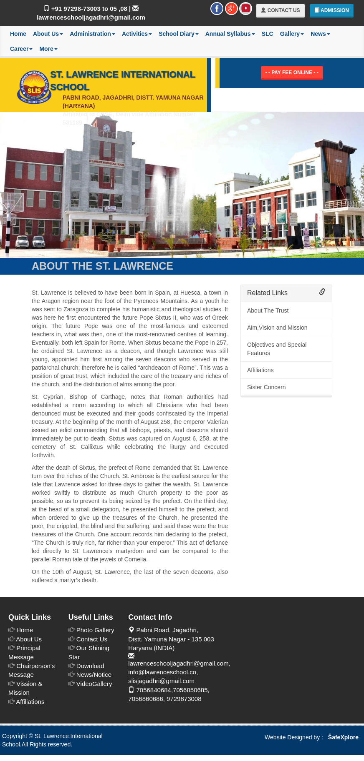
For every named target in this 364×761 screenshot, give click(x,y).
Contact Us (280, 10)
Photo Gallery (95, 629)
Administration (92, 33)
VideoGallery (94, 683)
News (320, 33)
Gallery (292, 33)
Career (21, 48)
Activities (137, 33)
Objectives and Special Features (276, 348)
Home (18, 33)
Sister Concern (266, 387)
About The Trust (267, 310)
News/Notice (93, 674)
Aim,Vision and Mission (277, 327)
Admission (331, 10)
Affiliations (260, 370)
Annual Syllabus (230, 33)
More (48, 48)
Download (90, 665)
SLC (267, 33)
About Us (48, 33)
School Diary (179, 33)
